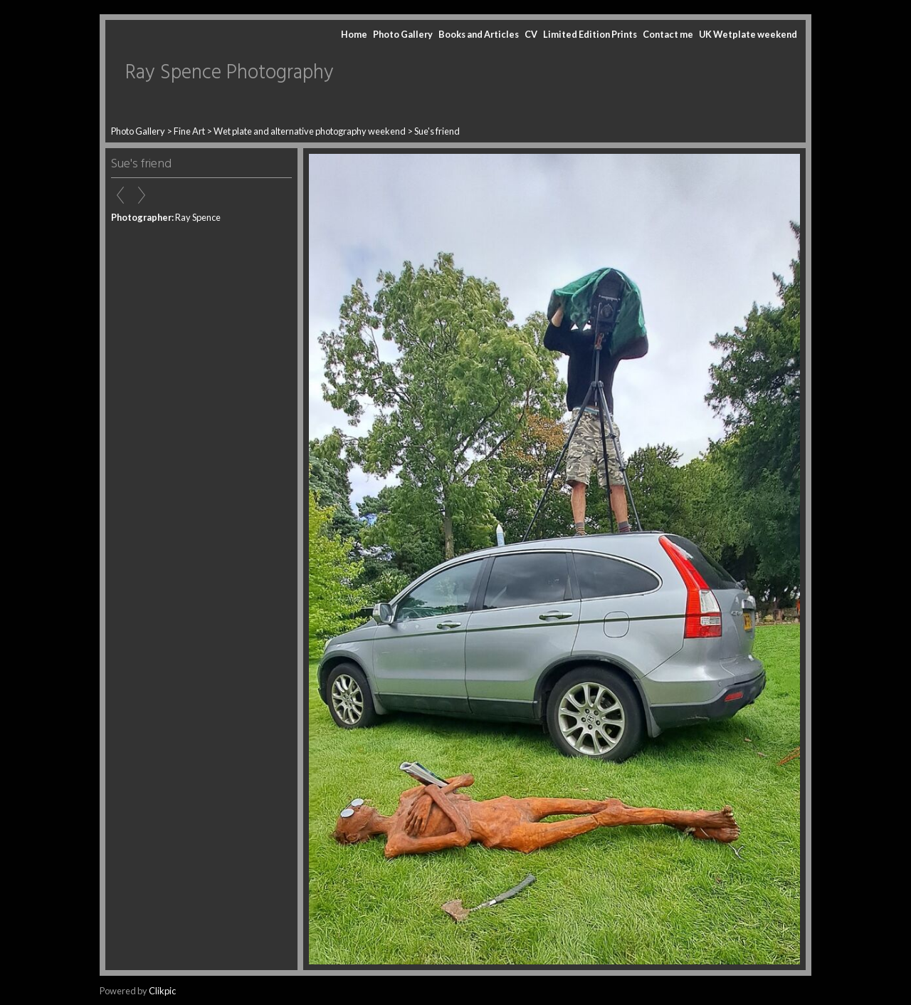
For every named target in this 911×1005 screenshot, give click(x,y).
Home (354, 34)
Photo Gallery (403, 34)
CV (531, 34)
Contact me (668, 34)
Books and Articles (478, 34)
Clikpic (162, 990)
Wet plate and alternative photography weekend (310, 131)
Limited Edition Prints (590, 34)
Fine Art (189, 131)
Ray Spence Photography (229, 73)
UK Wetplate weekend (748, 34)
